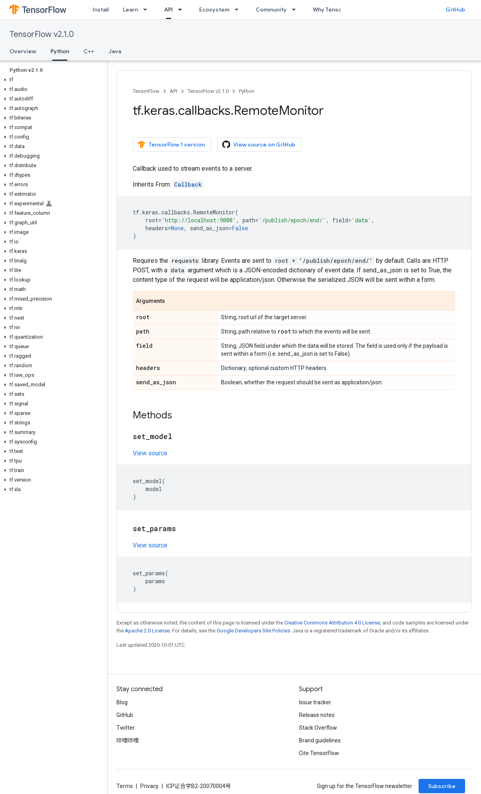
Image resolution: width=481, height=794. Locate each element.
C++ (88, 51)
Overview (23, 51)
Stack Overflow (318, 728)
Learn (130, 9)
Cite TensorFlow (319, 753)
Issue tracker (315, 702)
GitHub (455, 9)
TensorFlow (146, 91)
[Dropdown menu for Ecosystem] (238, 9)
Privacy (149, 786)
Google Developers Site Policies (253, 631)
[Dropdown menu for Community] (296, 9)
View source (150, 453)
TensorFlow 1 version (171, 144)
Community (271, 9)
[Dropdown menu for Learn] (147, 9)
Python (246, 91)
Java (115, 51)
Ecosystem (214, 9)
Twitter (125, 728)
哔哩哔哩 (127, 740)
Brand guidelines (320, 740)
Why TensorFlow (334, 9)
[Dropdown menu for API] (182, 9)
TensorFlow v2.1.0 (42, 34)
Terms (124, 786)
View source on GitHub (258, 144)
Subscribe (442, 786)
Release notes (317, 715)
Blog (122, 702)
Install (101, 9)
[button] (52, 80)
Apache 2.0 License (147, 631)
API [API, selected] (168, 9)
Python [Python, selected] (59, 51)
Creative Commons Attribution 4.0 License (332, 623)
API (173, 91)
